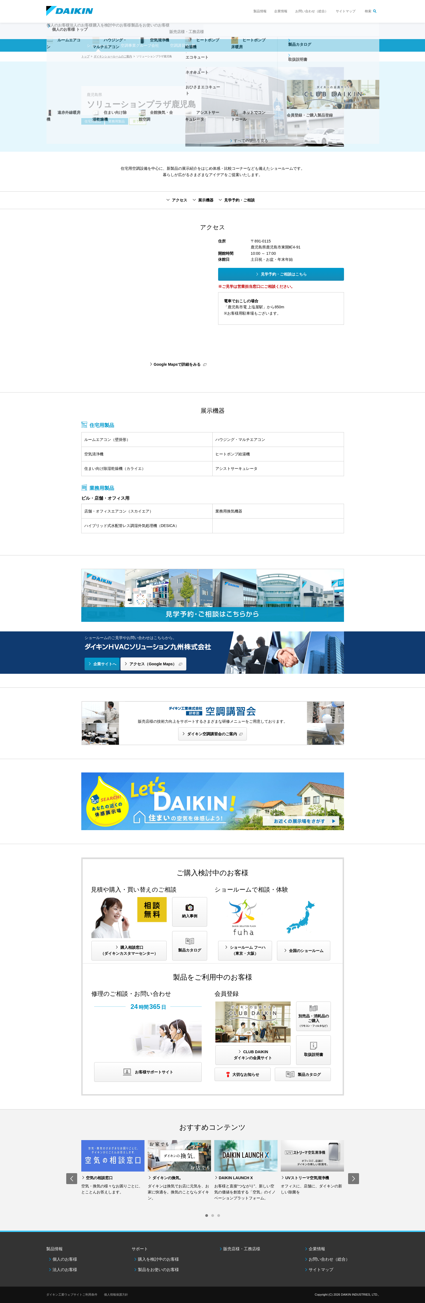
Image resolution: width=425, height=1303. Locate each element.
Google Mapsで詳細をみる (177, 364)
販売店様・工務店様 (229, 34)
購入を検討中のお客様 (158, 1259)
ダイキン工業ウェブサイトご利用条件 (71, 1294)
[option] (113, 1167)
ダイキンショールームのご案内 (113, 56)
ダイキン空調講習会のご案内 (212, 734)
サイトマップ (345, 11)
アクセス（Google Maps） (153, 664)
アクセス (179, 200)
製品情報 (260, 11)
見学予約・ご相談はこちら (284, 274)
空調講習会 (179, 45)
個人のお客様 (65, 1259)
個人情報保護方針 (116, 1294)
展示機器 (205, 200)
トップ (85, 56)
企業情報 (280, 11)
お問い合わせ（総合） (311, 11)
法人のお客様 (65, 1269)
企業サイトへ (104, 664)
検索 (368, 11)
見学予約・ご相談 (239, 200)
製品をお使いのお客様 (158, 1269)
